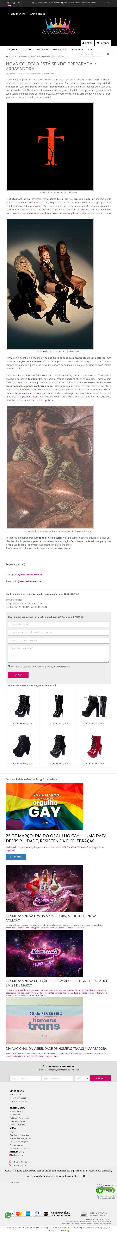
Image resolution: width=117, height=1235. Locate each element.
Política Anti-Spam (17, 1121)
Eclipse (34, 202)
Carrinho (103, 43)
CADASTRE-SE (37, 13)
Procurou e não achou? (20, 1148)
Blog (90, 49)
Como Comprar (16, 1145)
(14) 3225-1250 (19, 1165)
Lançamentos (42, 49)
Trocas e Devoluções (19, 1141)
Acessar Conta (16, 1094)
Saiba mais (16, 856)
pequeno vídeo (30, 396)
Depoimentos (77, 49)
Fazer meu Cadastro (19, 1097)
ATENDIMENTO (16, 13)
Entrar (87, 43)
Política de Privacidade (20, 1118)
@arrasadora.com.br (30, 574)
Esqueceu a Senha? (18, 1101)
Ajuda (107, 2)
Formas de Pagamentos (20, 1138)
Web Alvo (108, 1224)
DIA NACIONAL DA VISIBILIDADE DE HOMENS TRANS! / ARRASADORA (56, 1048)
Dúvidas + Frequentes (19, 1135)
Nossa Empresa (17, 1111)
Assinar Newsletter (18, 1124)
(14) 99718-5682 (19, 1161)
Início (8, 56)
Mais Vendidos (59, 49)
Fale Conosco (18, 1155)
